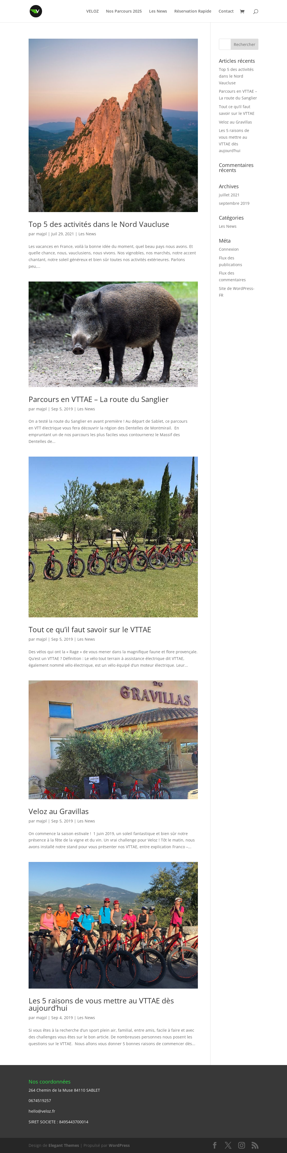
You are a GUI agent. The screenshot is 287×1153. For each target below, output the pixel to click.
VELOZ (92, 11)
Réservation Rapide (192, 11)
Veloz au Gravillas (59, 811)
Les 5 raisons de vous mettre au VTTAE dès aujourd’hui (101, 1004)
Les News (158, 11)
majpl (41, 233)
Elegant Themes (63, 1145)
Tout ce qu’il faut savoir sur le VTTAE (90, 629)
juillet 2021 (229, 194)
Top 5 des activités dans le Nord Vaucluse (99, 224)
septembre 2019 (234, 203)
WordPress (119, 1145)
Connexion (229, 249)
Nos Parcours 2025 (124, 11)
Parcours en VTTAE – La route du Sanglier (99, 399)
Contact (226, 11)
